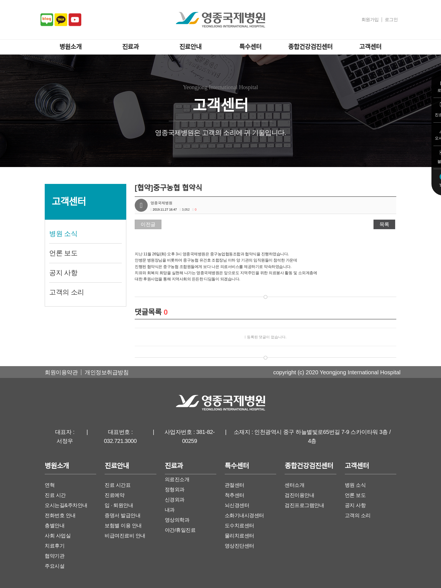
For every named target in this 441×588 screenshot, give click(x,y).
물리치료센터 (239, 536)
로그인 (391, 19)
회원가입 (370, 19)
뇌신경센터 (237, 505)
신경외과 (174, 500)
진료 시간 (55, 495)
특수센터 (250, 46)
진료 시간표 (117, 485)
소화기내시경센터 (244, 515)
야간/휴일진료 (180, 530)
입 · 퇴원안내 (119, 505)
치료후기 (54, 546)
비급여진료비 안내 (125, 536)
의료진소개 (177, 479)
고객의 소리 (66, 292)
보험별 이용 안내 (123, 525)
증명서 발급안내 (122, 515)
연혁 (50, 485)
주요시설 (54, 566)
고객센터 (370, 46)
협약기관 (54, 556)
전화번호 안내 (60, 515)
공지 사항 (63, 272)
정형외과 (174, 489)
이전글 (148, 224)
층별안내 (54, 525)
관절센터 (234, 485)
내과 (170, 510)
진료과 (130, 46)
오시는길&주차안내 (66, 505)
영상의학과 (177, 520)
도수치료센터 (239, 525)
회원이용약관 (61, 372)
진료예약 (114, 495)
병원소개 (70, 46)
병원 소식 (63, 233)
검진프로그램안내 (304, 505)
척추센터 (234, 495)
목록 (384, 224)
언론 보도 (63, 253)
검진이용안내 (299, 495)
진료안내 (190, 46)
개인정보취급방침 (107, 372)
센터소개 (294, 485)
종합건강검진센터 (310, 46)
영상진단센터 (239, 546)
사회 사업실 (58, 536)
